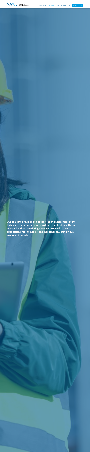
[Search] (76, 5)
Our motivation (42, 5)
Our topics (51, 5)
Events (57, 5)
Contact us (63, 5)
